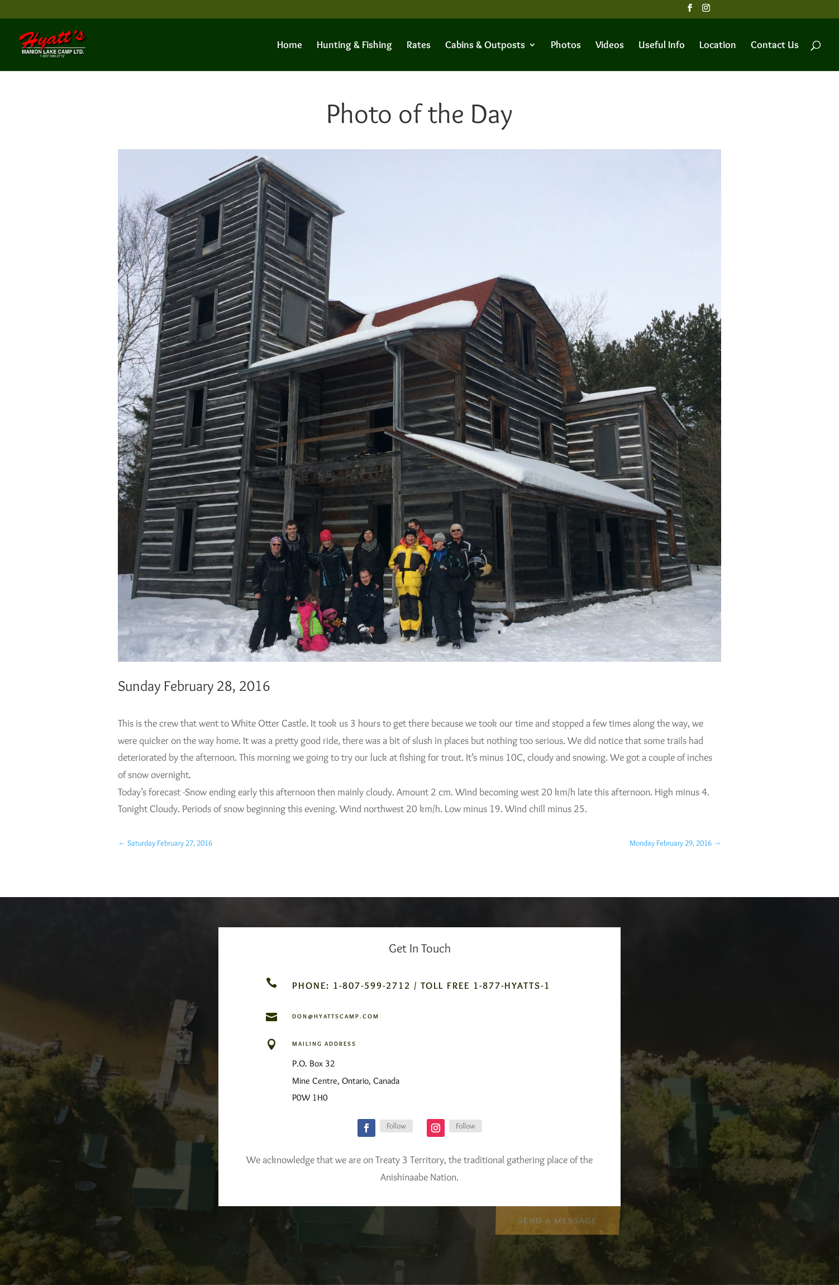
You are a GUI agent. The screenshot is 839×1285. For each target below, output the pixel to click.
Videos (609, 46)
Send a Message (557, 1219)
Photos (566, 46)
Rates (419, 46)
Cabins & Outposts (485, 46)
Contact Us (775, 46)
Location (717, 46)
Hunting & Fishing (354, 46)
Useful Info (661, 46)
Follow (396, 1126)
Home (289, 46)
